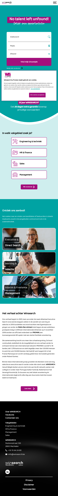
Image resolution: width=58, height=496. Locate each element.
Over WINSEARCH (12, 411)
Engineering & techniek (15, 425)
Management (11, 432)
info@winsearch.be (16, 454)
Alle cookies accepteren (37, 95)
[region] (29, 86)
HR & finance (11, 429)
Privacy (29, 480)
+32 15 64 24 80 (15, 450)
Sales (7, 435)
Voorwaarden (29, 489)
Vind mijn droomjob (29, 61)
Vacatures (9, 414)
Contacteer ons (12, 418)
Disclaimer (29, 484)
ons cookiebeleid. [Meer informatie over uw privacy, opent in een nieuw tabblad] (35, 89)
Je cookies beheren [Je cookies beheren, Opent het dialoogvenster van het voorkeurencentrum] (20, 95)
